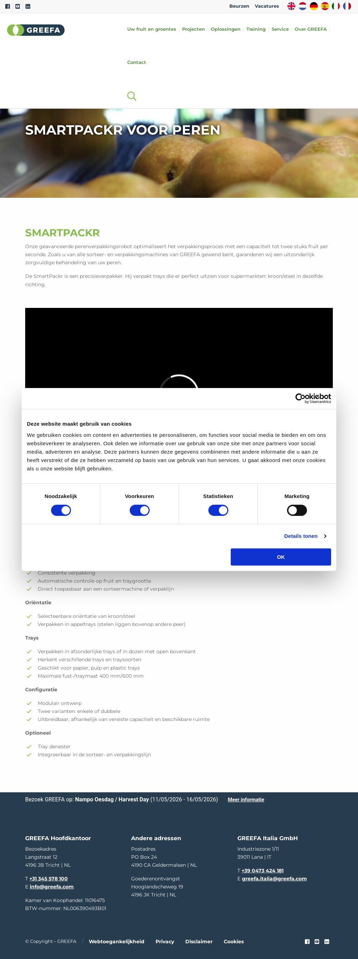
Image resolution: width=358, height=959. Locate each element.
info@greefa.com (52, 887)
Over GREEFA (311, 29)
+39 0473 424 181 (263, 870)
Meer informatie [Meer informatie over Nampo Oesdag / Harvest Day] (246, 800)
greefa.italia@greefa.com (274, 878)
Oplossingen (226, 29)
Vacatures (267, 6)
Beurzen (239, 6)
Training (256, 29)
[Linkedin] (28, 6)
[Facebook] (7, 6)
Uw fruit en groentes (151, 29)
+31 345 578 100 (48, 878)
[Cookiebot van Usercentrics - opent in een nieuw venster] (300, 398)
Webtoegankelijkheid (116, 941)
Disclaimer (199, 941)
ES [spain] (325, 6)
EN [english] (291, 6)
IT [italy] (336, 6)
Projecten (193, 29)
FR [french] (347, 6)
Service (280, 29)
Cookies (234, 941)
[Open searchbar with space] (128, 89)
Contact (136, 62)
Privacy (165, 941)
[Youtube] (17, 6)
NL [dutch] (303, 6)
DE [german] (314, 6)
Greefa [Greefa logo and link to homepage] (36, 30)
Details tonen (300, 536)
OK (281, 557)
